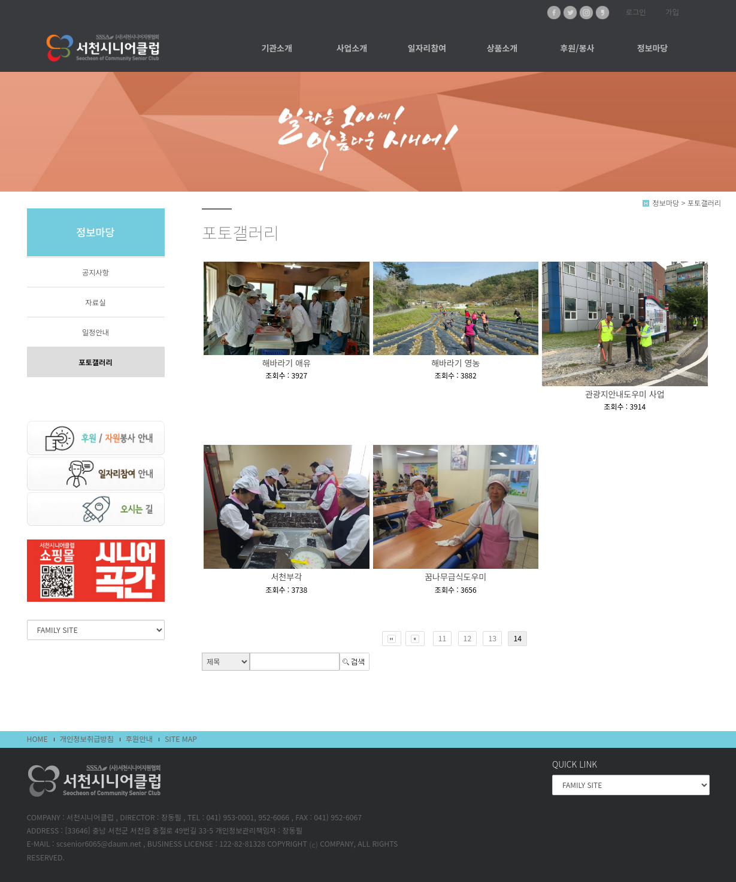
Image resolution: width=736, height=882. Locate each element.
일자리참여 (427, 48)
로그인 (636, 12)
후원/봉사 (577, 48)
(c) (313, 844)
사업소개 (352, 48)
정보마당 (652, 48)
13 (492, 638)
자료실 (96, 302)
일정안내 (95, 332)
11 (442, 638)
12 (468, 638)
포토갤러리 (95, 362)
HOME (37, 739)
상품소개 (502, 48)
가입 (672, 12)
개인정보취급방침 (87, 739)
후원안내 (139, 739)
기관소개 (276, 48)
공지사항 (95, 272)
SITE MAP (181, 739)
